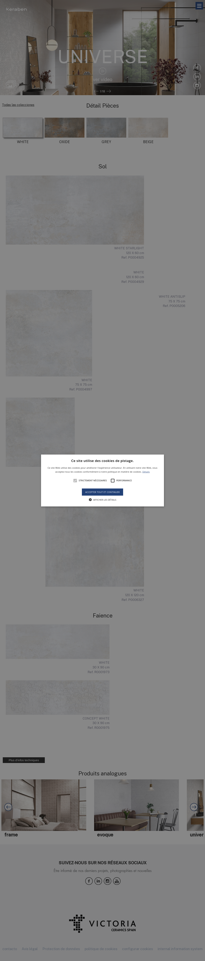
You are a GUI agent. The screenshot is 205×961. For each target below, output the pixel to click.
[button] (102, 481)
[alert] (102, 480)
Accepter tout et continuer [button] (102, 491)
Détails (146, 471)
